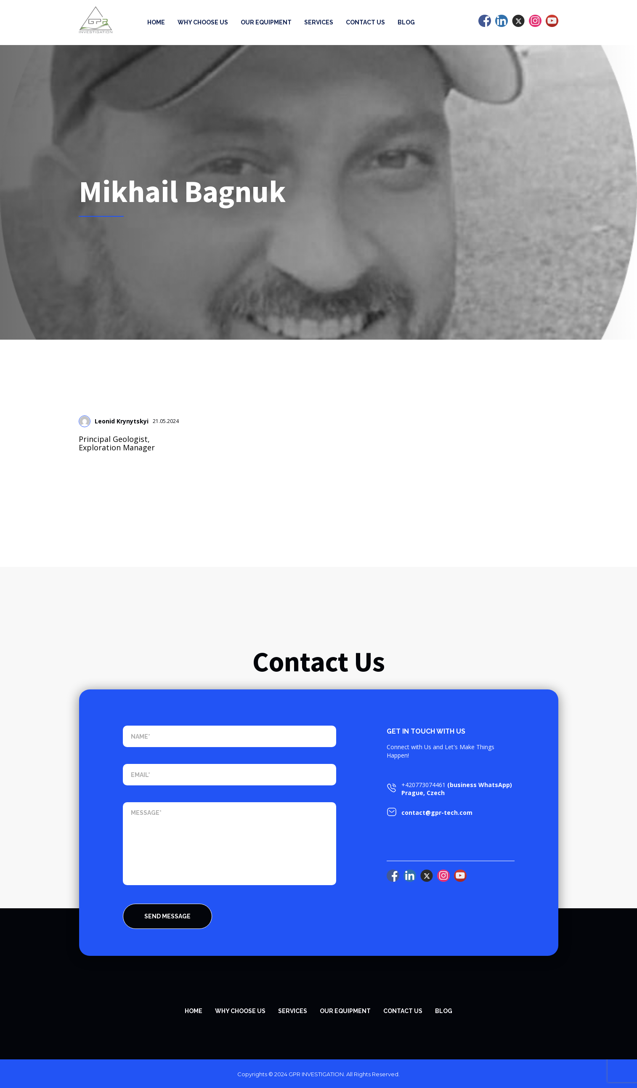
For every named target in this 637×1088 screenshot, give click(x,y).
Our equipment (266, 22)
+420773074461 (423, 785)
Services (318, 22)
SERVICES (292, 1011)
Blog (406, 22)
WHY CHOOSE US (240, 1011)
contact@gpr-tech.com (436, 813)
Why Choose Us (203, 22)
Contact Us (365, 22)
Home (156, 22)
